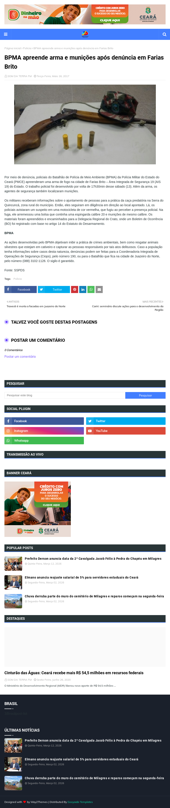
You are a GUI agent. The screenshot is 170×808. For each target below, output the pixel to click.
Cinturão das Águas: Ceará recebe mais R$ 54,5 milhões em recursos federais (73, 672)
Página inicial (12, 48)
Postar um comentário (20, 357)
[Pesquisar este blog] (64, 395)
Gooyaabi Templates (80, 802)
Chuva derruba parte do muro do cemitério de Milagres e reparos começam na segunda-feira (94, 596)
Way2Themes (39, 802)
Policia (27, 48)
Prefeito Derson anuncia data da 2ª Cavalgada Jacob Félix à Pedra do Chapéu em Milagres (93, 558)
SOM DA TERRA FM (20, 76)
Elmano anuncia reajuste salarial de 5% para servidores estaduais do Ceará (82, 577)
